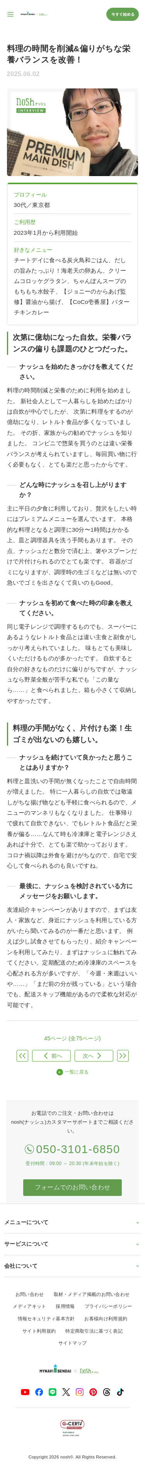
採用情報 (65, 1306)
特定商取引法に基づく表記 (94, 1331)
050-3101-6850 (78, 1149)
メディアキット (29, 1306)
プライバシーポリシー (108, 1306)
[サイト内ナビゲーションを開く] (10, 14)
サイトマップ (72, 1343)
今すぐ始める (123, 14)
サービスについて (72, 1244)
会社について (72, 1266)
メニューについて (72, 1222)
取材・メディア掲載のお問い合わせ (92, 1294)
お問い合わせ (29, 1294)
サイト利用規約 (39, 1331)
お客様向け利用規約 (105, 1318)
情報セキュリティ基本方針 (46, 1318)
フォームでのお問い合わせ (73, 1187)
